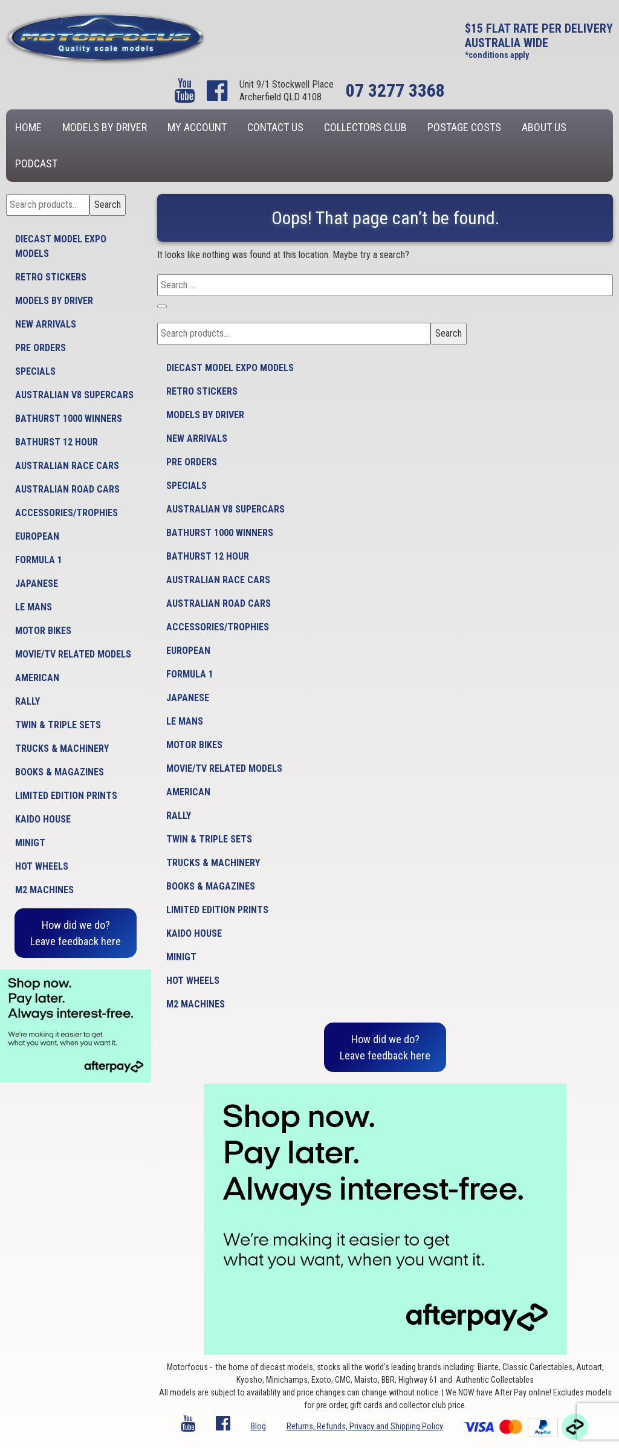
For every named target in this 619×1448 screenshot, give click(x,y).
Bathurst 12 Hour (56, 442)
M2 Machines (44, 890)
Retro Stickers (50, 277)
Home (28, 127)
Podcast (36, 163)
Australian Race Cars (67, 465)
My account (197, 127)
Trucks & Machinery (62, 748)
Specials (35, 371)
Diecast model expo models (60, 246)
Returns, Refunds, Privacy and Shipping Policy (365, 1426)
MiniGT (30, 842)
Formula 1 (38, 560)
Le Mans (33, 607)
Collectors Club (365, 127)
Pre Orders (40, 348)
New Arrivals (45, 324)
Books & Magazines (59, 772)
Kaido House (43, 819)
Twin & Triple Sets (58, 725)
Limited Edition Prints (66, 795)
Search (107, 204)
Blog (258, 1426)
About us (544, 127)
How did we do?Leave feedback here (75, 933)
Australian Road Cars (67, 489)
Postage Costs (464, 127)
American (37, 678)
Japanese (36, 583)
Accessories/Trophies (66, 513)
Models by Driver (104, 127)
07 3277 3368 (395, 90)
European (37, 536)
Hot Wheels (41, 866)
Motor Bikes (43, 630)
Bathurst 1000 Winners (68, 418)
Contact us (275, 127)
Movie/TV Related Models (73, 654)
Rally (27, 701)
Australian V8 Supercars (74, 395)
